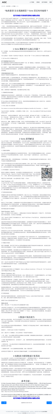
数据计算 (20, 394)
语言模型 (9, 396)
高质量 (24, 396)
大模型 (24, 394)
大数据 (38, 2)
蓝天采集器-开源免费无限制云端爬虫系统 (26, 15)
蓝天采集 (24, 413)
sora (2, 394)
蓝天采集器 (44, 2)
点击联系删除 (44, 411)
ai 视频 (27, 394)
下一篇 (49, 402)
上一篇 (4, 402)
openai (5, 394)
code (38, 396)
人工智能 (32, 2)
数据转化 (41, 394)
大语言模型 (14, 396)
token (35, 394)
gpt (38, 394)
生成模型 (28, 396)
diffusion (15, 394)
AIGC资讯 (8, 6)
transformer (10, 394)
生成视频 (46, 394)
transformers (34, 396)
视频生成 (32, 394)
